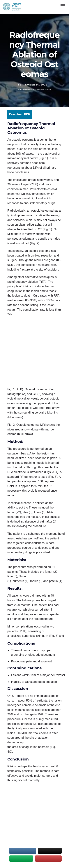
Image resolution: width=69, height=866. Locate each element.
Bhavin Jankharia (37, 89)
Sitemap (12, 854)
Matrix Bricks (52, 859)
